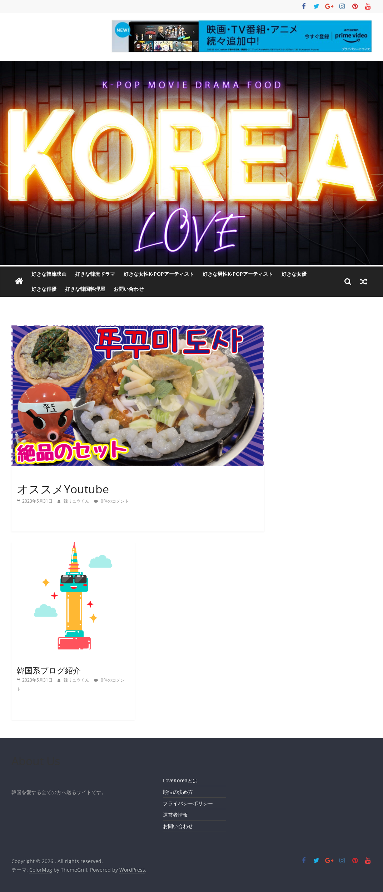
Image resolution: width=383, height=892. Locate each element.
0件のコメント (111, 501)
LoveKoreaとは (180, 780)
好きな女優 (294, 273)
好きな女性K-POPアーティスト (159, 273)
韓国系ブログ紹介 (49, 670)
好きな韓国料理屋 (85, 288)
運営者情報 (175, 814)
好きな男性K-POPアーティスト (238, 273)
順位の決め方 (178, 791)
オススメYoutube (63, 489)
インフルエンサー (37, 476)
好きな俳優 (43, 288)
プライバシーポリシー (188, 803)
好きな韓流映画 (48, 273)
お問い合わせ (129, 288)
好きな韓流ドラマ (95, 273)
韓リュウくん (77, 501)
